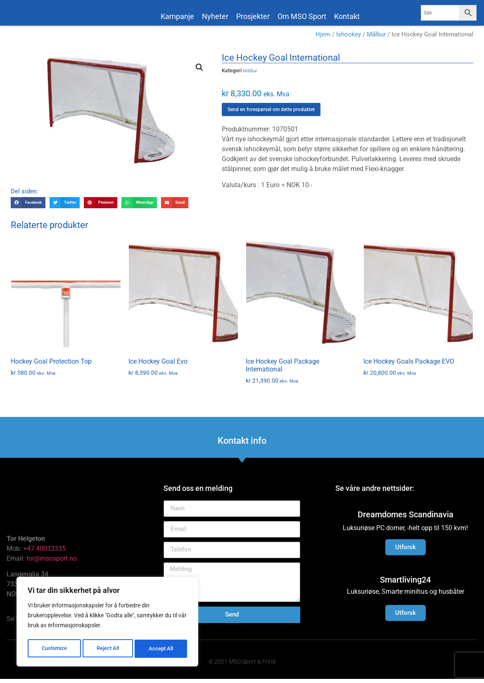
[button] (199, 71)
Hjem (323, 38)
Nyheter (215, 16)
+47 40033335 (44, 553)
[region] (107, 623)
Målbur (376, 38)
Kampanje (177, 16)
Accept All (162, 648)
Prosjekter (253, 16)
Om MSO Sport (302, 16)
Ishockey (348, 38)
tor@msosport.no (52, 562)
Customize (54, 648)
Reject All (108, 648)
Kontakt (347, 16)
